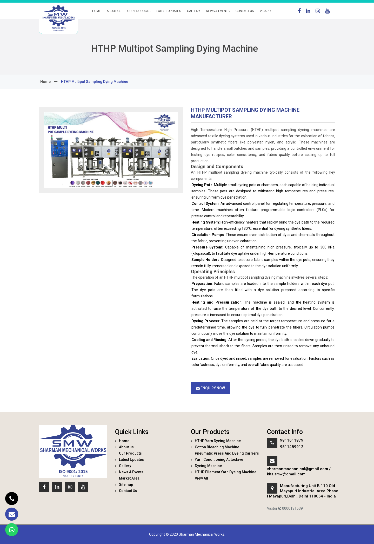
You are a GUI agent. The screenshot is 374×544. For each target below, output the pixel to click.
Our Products (138, 10)
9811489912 (291, 446)
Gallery (193, 10)
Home (96, 10)
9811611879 (291, 440)
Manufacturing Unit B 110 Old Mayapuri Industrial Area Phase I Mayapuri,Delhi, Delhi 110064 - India (302, 491)
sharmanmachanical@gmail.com (297, 469)
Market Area (129, 478)
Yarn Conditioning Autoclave (219, 459)
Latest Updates (168, 10)
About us (114, 10)
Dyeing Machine (208, 466)
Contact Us (245, 10)
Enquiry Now (210, 388)
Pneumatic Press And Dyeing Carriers (227, 453)
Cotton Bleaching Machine (217, 447)
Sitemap (126, 484)
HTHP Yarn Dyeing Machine (218, 441)
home (45, 82)
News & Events (218, 10)
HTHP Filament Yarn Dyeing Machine (225, 472)
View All (201, 478)
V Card (265, 10)
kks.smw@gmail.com (286, 474)
